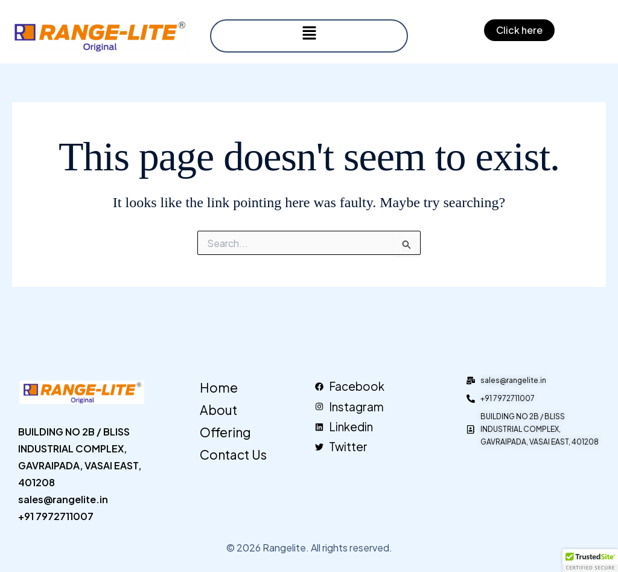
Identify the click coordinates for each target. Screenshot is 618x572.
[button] (309, 33)
